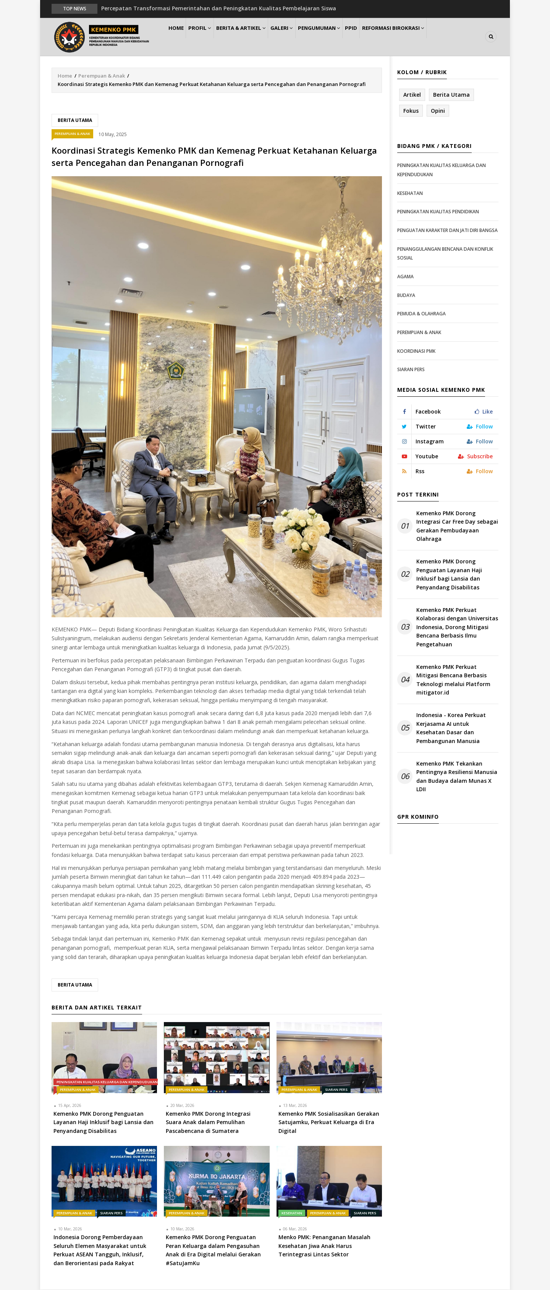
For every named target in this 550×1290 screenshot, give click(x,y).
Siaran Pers (336, 1089)
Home (179, 37)
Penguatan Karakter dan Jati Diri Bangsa (447, 230)
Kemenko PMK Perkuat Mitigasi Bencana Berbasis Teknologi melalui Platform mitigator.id (453, 680)
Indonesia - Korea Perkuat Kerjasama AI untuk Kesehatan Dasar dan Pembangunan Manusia (451, 728)
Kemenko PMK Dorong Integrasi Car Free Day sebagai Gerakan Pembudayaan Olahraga (457, 526)
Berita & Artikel (254, 37)
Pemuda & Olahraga (421, 314)
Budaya (406, 295)
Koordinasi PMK (416, 351)
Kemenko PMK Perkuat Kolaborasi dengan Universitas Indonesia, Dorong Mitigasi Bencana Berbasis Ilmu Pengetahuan (457, 627)
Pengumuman (340, 37)
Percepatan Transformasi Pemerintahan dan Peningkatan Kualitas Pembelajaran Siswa (218, 8)
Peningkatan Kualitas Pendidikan (438, 212)
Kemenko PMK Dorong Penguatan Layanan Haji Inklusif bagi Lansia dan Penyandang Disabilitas (449, 574)
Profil (208, 37)
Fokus (411, 111)
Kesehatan (291, 1213)
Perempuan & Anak (101, 76)
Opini (438, 111)
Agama (405, 277)
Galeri (298, 37)
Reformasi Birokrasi (423, 37)
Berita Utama (75, 120)
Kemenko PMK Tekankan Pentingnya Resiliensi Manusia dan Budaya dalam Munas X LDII (456, 776)
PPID (377, 37)
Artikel (412, 95)
